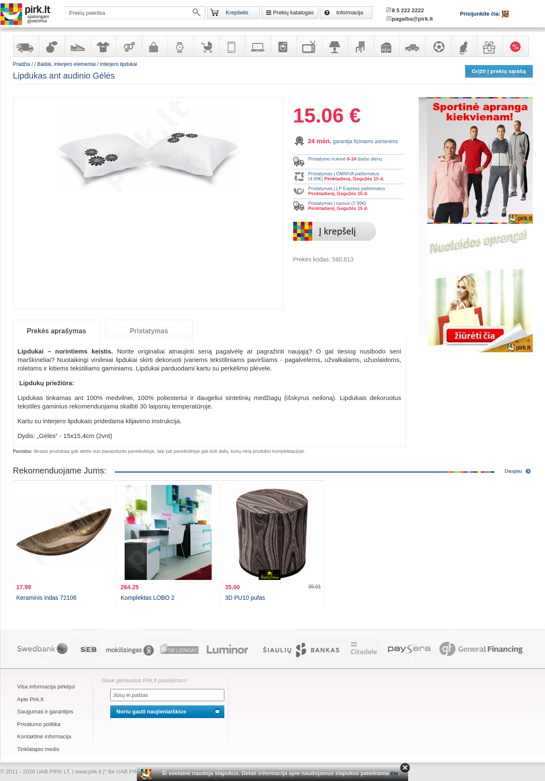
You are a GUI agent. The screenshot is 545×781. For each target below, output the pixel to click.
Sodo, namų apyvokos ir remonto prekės (386, 46)
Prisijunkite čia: (481, 14)
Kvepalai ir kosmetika (51, 46)
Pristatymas (149, 331)
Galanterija (154, 46)
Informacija (349, 12)
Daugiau (513, 470)
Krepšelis (237, 12)
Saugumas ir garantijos (45, 711)
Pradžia (21, 64)
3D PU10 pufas (245, 597)
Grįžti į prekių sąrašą (499, 71)
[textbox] (135, 12)
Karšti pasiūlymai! (518, 46)
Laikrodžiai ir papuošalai (180, 46)
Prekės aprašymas (56, 331)
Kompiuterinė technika (257, 46)
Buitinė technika (283, 46)
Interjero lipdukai (118, 64)
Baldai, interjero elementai (361, 46)
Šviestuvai (335, 46)
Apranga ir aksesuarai (103, 46)
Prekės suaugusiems (129, 46)
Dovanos (489, 46)
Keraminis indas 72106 (46, 597)
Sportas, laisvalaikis (438, 46)
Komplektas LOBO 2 (148, 597)
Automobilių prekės (412, 46)
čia (394, 773)
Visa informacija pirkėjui (46, 686)
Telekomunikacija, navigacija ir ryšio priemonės (232, 46)
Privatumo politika (39, 724)
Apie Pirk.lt (30, 699)
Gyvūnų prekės (464, 46)
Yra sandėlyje (26, 46)
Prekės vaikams (206, 46)
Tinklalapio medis (38, 749)
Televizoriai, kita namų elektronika (309, 46)
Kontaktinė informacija (44, 736)
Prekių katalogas (293, 12)
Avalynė (77, 46)
